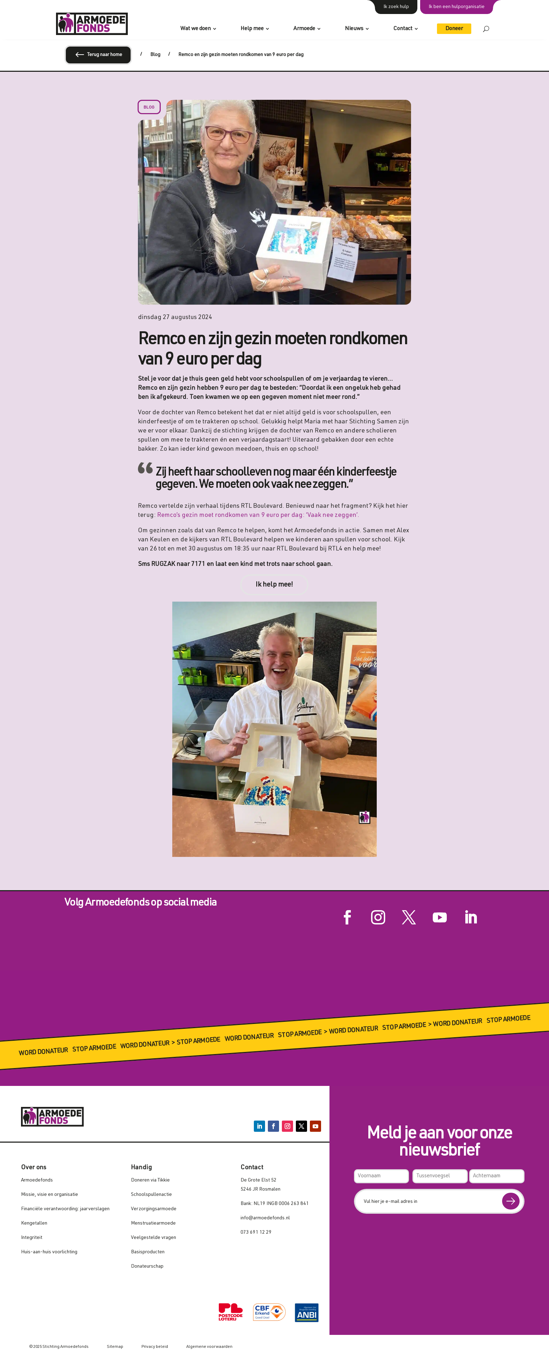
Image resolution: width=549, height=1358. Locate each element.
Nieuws (354, 29)
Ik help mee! (274, 585)
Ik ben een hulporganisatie (457, 7)
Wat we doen (195, 29)
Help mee (252, 29)
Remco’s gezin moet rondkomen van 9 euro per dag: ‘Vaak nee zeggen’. (259, 515)
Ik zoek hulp (396, 7)
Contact (402, 29)
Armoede (304, 29)
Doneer (454, 29)
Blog (149, 107)
